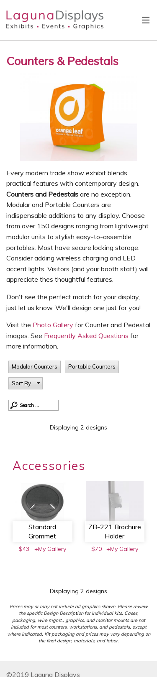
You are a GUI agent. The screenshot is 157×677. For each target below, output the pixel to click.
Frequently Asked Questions (87, 335)
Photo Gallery (53, 325)
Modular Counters (34, 366)
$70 (96, 549)
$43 (24, 549)
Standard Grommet (42, 531)
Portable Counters (92, 366)
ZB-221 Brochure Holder (114, 531)
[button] (25, 383)
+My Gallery (50, 549)
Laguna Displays (50, 22)
